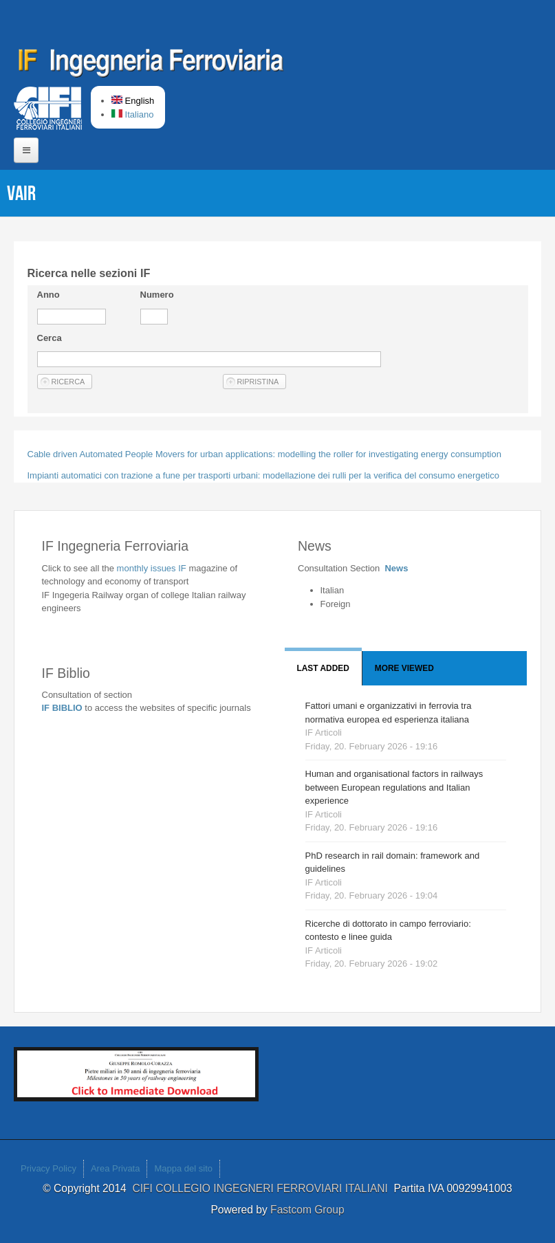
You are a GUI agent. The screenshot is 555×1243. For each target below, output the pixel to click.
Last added (323, 668)
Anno (48, 294)
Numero (157, 294)
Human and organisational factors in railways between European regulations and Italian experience (394, 787)
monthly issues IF (153, 568)
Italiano (132, 114)
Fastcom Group (307, 1210)
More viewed (404, 668)
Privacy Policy (48, 1168)
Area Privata (115, 1168)
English (132, 101)
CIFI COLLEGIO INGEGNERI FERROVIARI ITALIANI (262, 1188)
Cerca (49, 338)
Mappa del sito (183, 1168)
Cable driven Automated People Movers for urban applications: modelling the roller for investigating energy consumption (264, 454)
